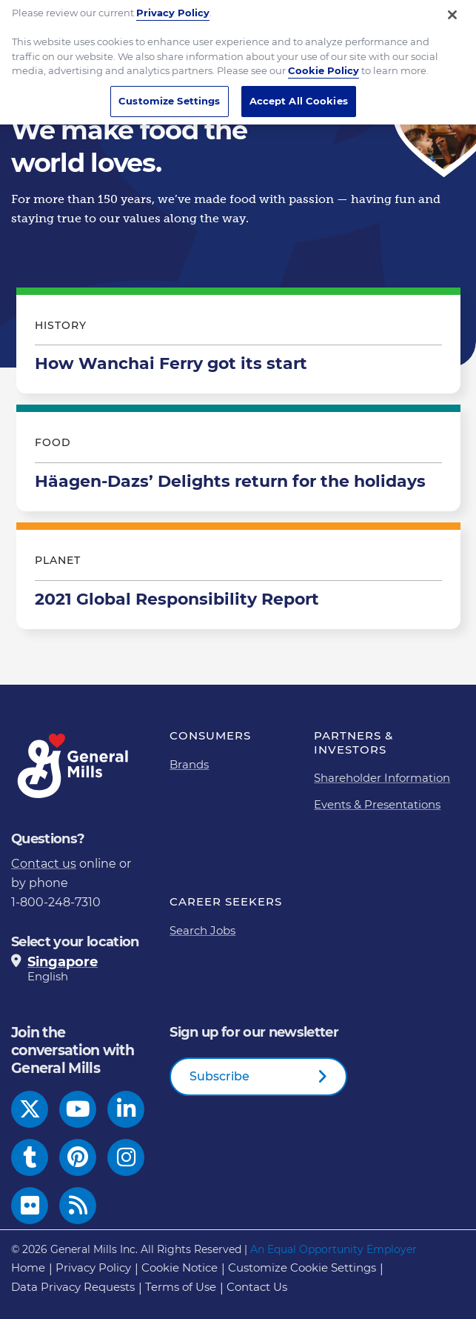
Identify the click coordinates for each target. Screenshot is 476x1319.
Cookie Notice (179, 1267)
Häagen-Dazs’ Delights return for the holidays (238, 461)
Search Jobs (202, 930)
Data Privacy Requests (73, 1287)
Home (28, 1267)
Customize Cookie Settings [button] (302, 1267)
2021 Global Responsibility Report (238, 579)
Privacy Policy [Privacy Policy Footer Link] (93, 1267)
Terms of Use (180, 1287)
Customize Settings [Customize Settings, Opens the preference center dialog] (169, 91)
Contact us (43, 864)
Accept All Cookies (298, 91)
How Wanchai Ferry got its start (238, 344)
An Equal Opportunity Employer (333, 1249)
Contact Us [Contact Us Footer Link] (257, 1287)
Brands (189, 764)
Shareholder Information (382, 778)
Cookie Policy (323, 61)
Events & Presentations (377, 804)
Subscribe (219, 1076)
